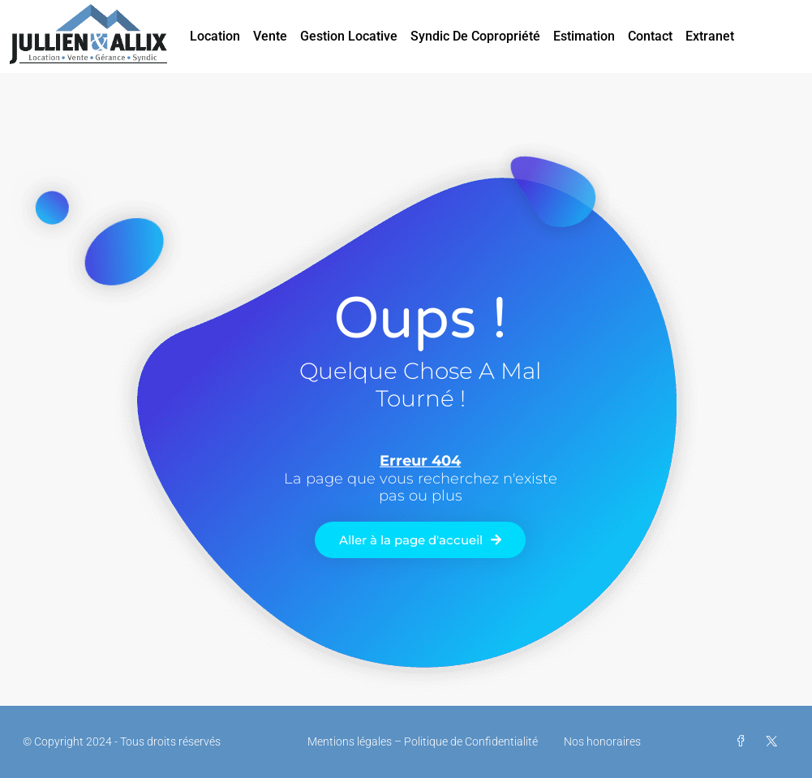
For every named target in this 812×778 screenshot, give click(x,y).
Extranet (709, 36)
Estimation (584, 36)
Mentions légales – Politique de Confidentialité (422, 741)
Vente (270, 36)
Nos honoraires (602, 741)
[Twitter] (775, 741)
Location (215, 36)
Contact (650, 36)
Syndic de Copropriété (475, 36)
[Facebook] (744, 741)
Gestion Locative (348, 36)
